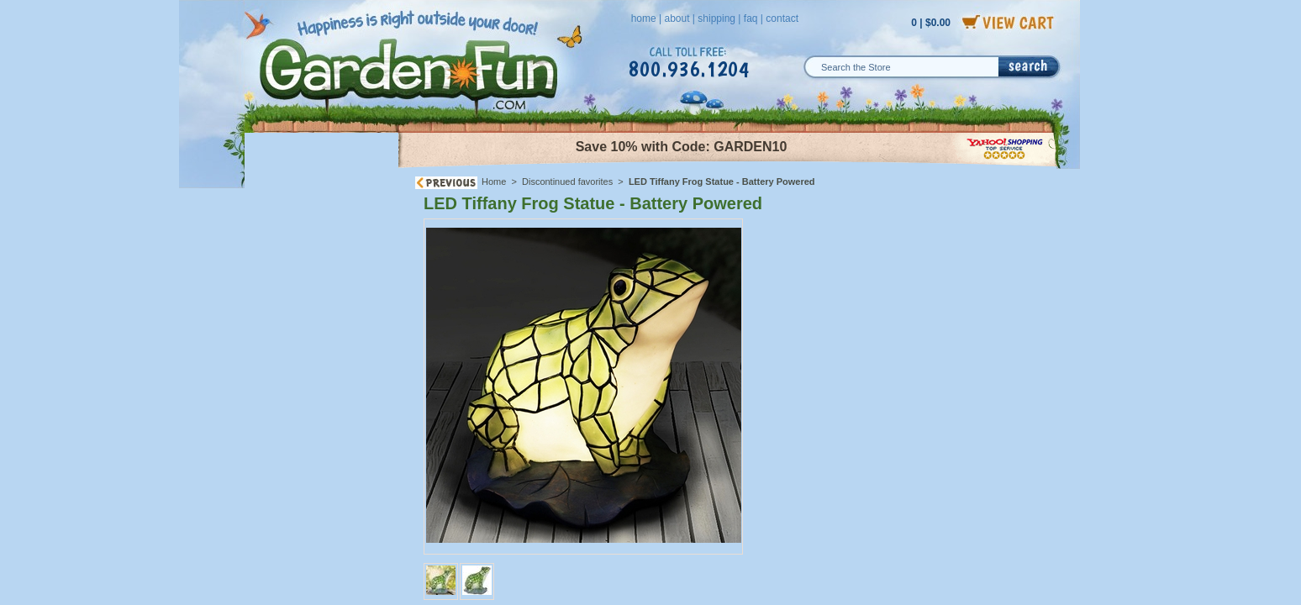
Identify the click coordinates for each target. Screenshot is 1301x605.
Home (494, 181)
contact (782, 18)
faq (751, 18)
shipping (716, 18)
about (676, 18)
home (643, 18)
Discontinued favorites (567, 181)
